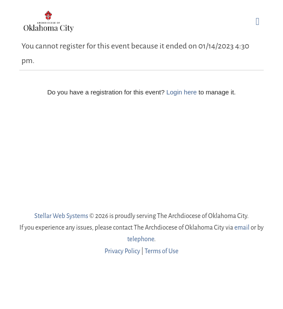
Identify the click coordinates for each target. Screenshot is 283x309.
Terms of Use (161, 251)
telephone (140, 239)
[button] (257, 21)
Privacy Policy (122, 251)
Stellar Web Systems (61, 215)
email (241, 227)
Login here (181, 92)
